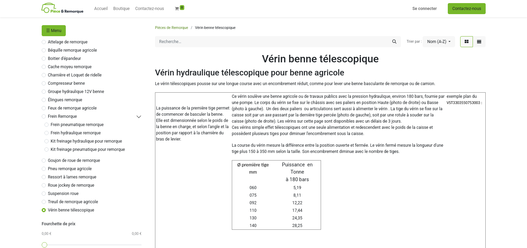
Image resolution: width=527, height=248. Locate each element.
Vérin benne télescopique (71, 210)
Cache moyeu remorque (70, 66)
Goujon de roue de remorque (74, 160)
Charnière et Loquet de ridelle (75, 75)
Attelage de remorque (67, 42)
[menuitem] (101, 8)
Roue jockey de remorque (71, 185)
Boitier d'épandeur (64, 58)
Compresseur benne (66, 83)
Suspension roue (63, 193)
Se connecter (424, 8)
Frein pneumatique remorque (77, 124)
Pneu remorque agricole (70, 168)
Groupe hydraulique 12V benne (76, 91)
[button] (439, 41)
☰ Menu (53, 30)
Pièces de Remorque (171, 27)
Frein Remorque (62, 116)
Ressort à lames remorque (72, 177)
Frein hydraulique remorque (76, 133)
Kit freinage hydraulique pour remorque (86, 141)
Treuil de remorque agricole (73, 201)
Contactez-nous (466, 8)
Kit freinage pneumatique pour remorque (88, 149)
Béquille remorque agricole (72, 50)
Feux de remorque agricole (72, 108)
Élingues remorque (65, 99)
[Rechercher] (394, 41)
